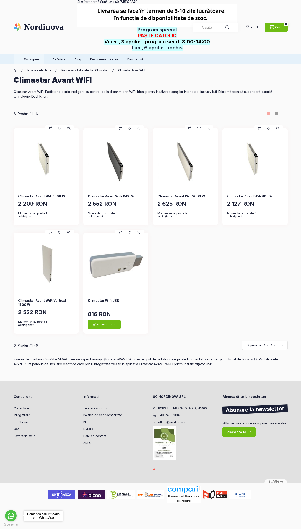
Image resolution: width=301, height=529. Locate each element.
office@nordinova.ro (172, 422)
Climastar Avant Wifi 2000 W (181, 196)
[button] (29, 59)
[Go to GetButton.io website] (11, 524)
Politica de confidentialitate (102, 415)
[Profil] (253, 27)
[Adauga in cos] (104, 324)
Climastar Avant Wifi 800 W (250, 196)
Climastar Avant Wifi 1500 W (111, 196)
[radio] (276, 113)
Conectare (21, 408)
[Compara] (50, 128)
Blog (78, 59)
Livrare (88, 429)
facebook (154, 469)
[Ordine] (265, 345)
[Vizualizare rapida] (68, 128)
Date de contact (94, 436)
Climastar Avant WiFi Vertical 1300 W (42, 303)
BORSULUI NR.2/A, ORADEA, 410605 (183, 408)
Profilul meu (22, 422)
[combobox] (215, 27)
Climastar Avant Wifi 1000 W (41, 196)
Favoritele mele (24, 436)
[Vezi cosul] (276, 27)
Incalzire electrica (39, 70)
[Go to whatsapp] (11, 515)
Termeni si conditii (96, 408)
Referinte (59, 59)
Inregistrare (22, 415)
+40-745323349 (169, 415)
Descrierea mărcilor (104, 59)
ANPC (87, 443)
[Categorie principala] (15, 70)
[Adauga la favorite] (59, 128)
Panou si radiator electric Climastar (84, 70)
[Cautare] (227, 27)
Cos (16, 429)
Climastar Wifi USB (103, 300)
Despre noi (135, 59)
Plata (86, 422)
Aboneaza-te (236, 432)
